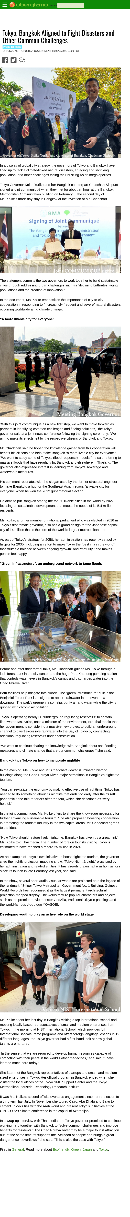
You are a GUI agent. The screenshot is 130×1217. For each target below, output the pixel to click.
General (18, 1149)
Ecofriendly (61, 1149)
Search (53, 5)
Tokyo (103, 1149)
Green (76, 1149)
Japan (87, 1149)
